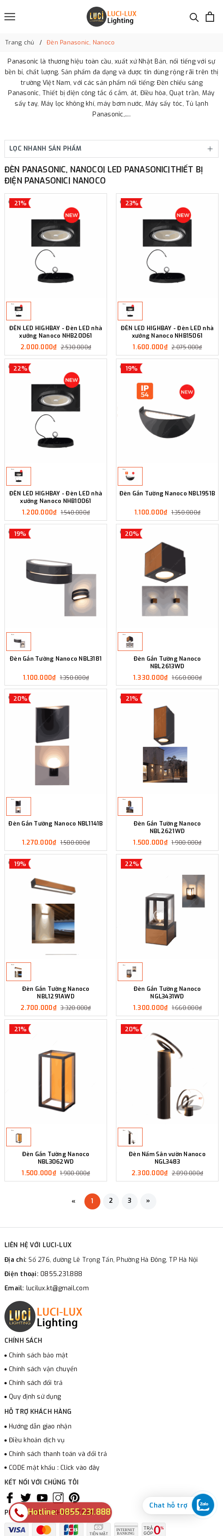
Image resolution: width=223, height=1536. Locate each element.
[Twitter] (25, 1497)
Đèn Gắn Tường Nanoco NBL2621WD (167, 827)
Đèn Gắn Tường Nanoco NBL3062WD (56, 1158)
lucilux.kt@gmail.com (57, 1288)
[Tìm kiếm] (194, 16)
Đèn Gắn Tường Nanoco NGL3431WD (167, 992)
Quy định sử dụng (35, 1396)
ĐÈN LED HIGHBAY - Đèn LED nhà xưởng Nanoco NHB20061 (55, 332)
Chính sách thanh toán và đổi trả (58, 1454)
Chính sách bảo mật (38, 1355)
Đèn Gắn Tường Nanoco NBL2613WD (167, 662)
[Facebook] (9, 1497)
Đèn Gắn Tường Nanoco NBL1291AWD (56, 992)
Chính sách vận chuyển (43, 1369)
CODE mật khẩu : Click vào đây (54, 1468)
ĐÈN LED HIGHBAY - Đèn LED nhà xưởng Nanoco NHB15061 (167, 332)
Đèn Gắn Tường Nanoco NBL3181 (56, 658)
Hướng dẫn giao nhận (40, 1426)
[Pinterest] (74, 1497)
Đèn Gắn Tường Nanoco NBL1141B (55, 823)
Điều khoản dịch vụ (37, 1440)
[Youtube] (42, 1497)
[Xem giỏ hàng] (210, 17)
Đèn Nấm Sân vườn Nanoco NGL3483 (167, 1158)
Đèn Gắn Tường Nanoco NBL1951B (167, 493)
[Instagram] (58, 1497)
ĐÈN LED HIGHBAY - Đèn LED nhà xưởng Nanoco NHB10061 (55, 497)
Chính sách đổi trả (36, 1383)
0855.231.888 (61, 1274)
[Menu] (9, 16)
